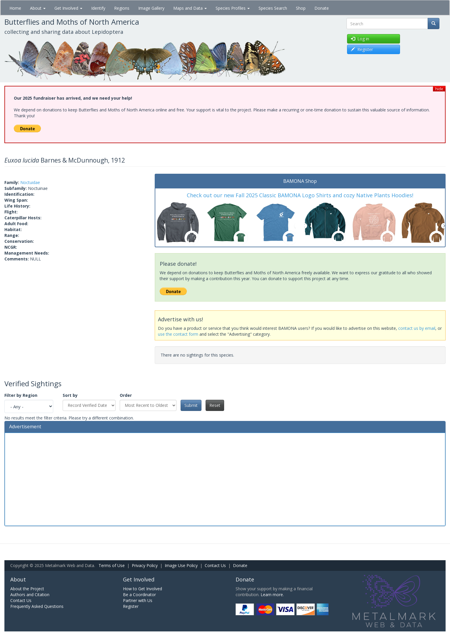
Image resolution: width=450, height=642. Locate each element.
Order (126, 395)
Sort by (70, 395)
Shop (301, 8)
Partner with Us (137, 600)
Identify (98, 8)
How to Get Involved (142, 588)
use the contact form (178, 334)
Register (131, 606)
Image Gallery (151, 8)
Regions (121, 8)
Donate (321, 8)
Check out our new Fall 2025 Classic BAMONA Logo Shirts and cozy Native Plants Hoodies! (300, 195)
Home (15, 8)
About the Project (27, 588)
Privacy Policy (145, 565)
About (38, 8)
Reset (214, 405)
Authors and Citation (29, 594)
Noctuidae (30, 182)
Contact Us (215, 565)
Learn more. (272, 594)
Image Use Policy (181, 565)
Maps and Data (190, 8)
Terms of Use (112, 565)
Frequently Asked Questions (37, 606)
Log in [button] (360, 38)
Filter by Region (20, 395)
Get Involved (68, 8)
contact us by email (416, 328)
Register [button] (362, 49)
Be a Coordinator (139, 594)
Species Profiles (233, 8)
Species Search (273, 8)
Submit (191, 405)
